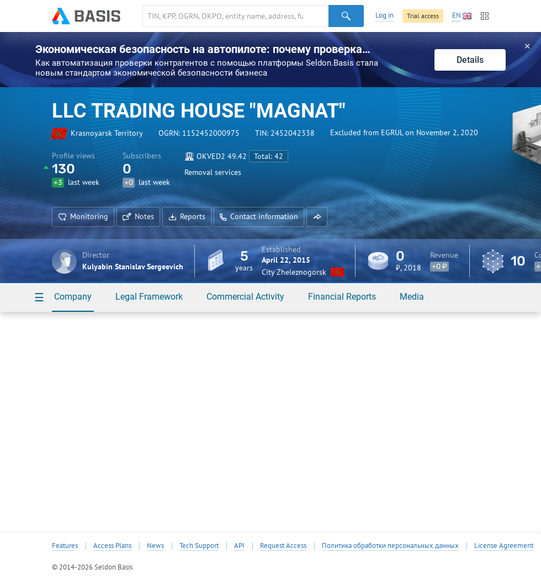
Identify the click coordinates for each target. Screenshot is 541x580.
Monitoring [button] (83, 216)
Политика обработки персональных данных (390, 545)
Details (470, 60)
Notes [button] (138, 216)
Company (73, 296)
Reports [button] (186, 216)
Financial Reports (342, 296)
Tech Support (199, 545)
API (239, 545)
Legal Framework (149, 296)
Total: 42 (268, 156)
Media (412, 296)
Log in (384, 15)
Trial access (423, 16)
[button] (316, 217)
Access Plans (112, 545)
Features (65, 545)
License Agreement (503, 545)
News (155, 545)
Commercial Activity (245, 296)
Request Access (283, 545)
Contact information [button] (259, 216)
